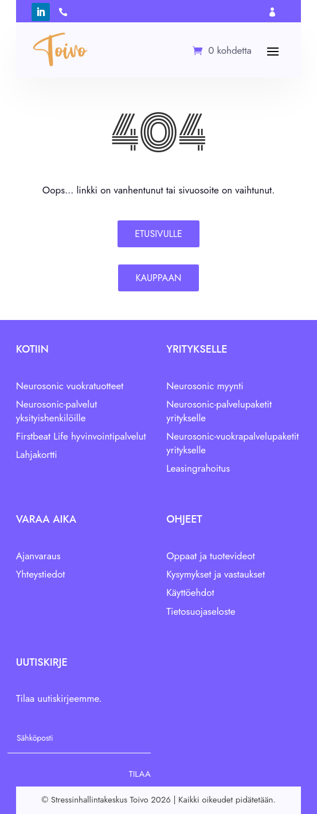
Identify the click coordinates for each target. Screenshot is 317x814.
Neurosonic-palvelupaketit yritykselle (219, 411)
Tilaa (140, 774)
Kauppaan (158, 277)
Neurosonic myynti (205, 386)
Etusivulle (158, 233)
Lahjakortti (36, 454)
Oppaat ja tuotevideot (210, 556)
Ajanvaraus (38, 556)
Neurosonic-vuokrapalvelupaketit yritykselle (232, 443)
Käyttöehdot (190, 592)
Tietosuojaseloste (200, 611)
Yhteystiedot (40, 574)
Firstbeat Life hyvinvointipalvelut (81, 436)
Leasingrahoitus (198, 468)
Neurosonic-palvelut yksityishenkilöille (56, 411)
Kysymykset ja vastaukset (215, 574)
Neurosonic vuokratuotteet (70, 386)
